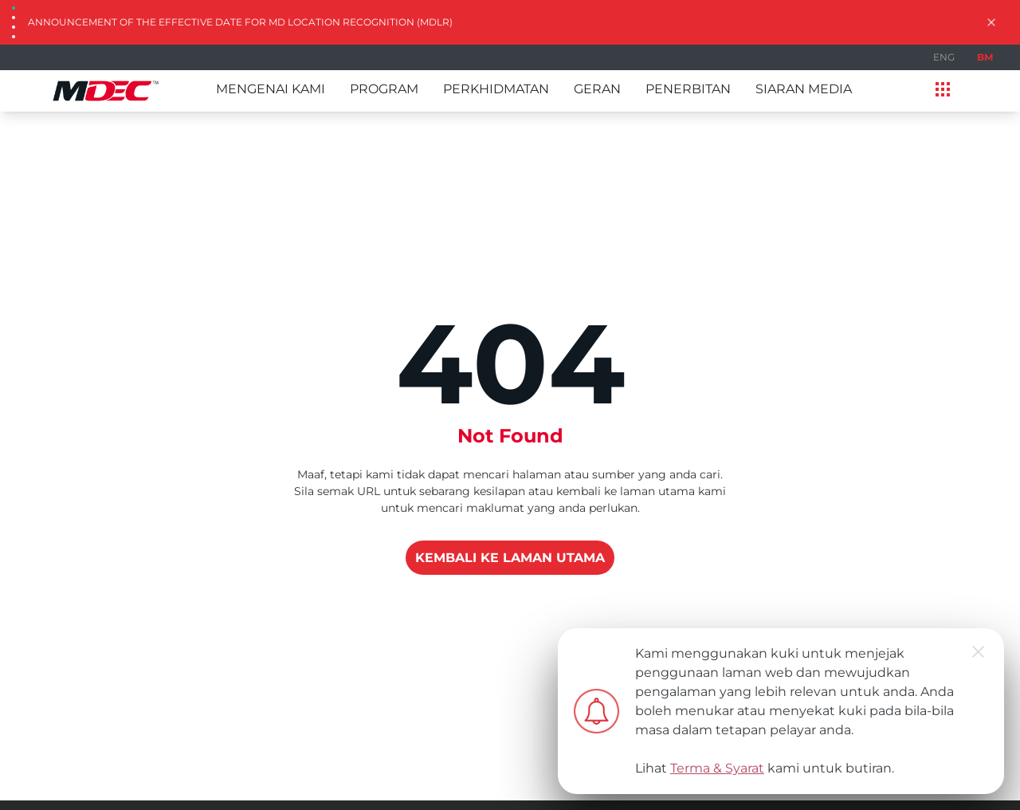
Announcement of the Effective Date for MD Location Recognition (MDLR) (240, 22)
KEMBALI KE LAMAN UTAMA (510, 557)
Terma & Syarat (717, 768)
